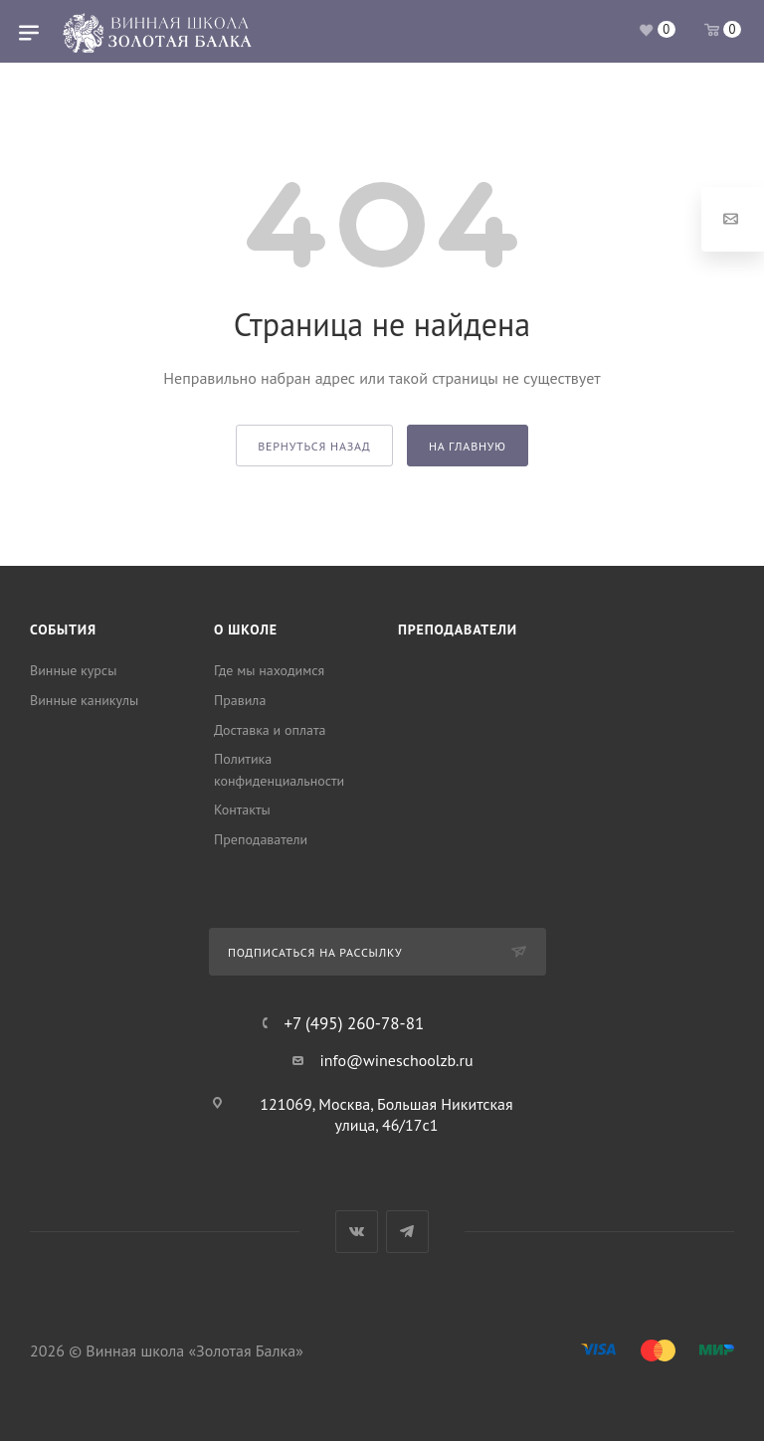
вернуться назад (314, 446)
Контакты (242, 809)
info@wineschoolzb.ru (396, 1060)
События (63, 629)
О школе (246, 629)
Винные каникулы (84, 700)
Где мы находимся (269, 670)
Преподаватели (260, 839)
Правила (240, 700)
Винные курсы (73, 670)
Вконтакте (356, 1231)
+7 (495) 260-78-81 (354, 1023)
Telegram (407, 1231)
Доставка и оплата (269, 730)
